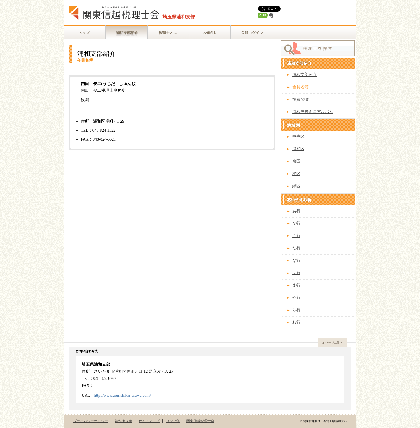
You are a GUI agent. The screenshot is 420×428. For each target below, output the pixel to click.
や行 (296, 297)
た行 (296, 248)
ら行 (296, 310)
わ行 (296, 322)
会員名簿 (300, 87)
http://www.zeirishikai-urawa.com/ (122, 395)
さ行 (296, 235)
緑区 (296, 186)
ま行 (296, 285)
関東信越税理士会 (200, 421)
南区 (296, 161)
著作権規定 (123, 421)
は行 (296, 273)
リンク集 (173, 421)
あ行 (296, 211)
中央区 (298, 136)
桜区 (296, 173)
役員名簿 (300, 99)
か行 (296, 223)
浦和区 (298, 149)
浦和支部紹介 (304, 74)
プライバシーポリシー (90, 421)
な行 (296, 260)
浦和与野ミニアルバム (312, 112)
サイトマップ (149, 421)
